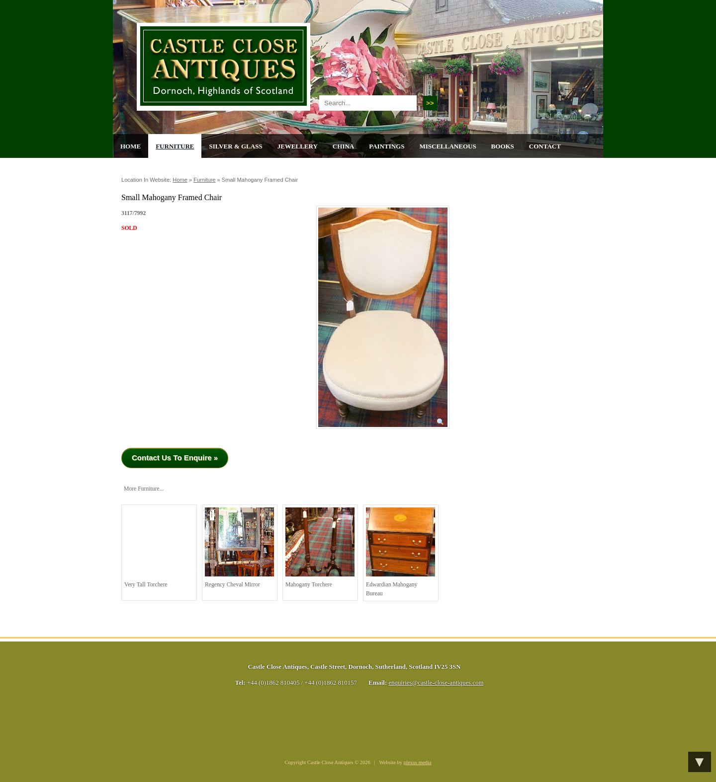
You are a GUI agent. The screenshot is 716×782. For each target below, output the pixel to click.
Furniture (175, 146)
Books (502, 146)
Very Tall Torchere (158, 547)
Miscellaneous (447, 146)
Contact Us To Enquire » (175, 457)
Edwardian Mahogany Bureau (400, 552)
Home (130, 146)
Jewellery (297, 146)
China (343, 146)
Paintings (386, 146)
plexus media (418, 762)
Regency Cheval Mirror (239, 547)
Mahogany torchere (320, 547)
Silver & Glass (235, 146)
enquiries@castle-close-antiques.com (435, 682)
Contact (545, 146)
